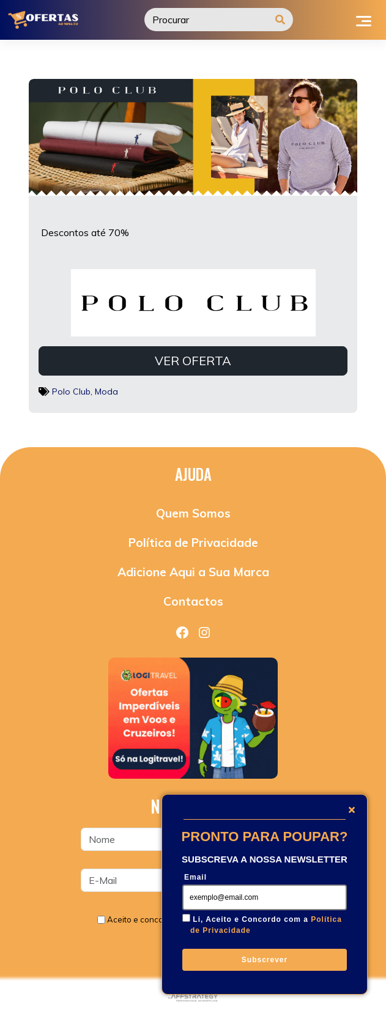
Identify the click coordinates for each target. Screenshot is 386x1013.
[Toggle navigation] (364, 19)
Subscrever (265, 959)
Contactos (193, 601)
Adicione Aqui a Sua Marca (193, 572)
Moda (106, 391)
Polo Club (71, 391)
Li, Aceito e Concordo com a (266, 925)
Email (195, 877)
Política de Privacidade (193, 542)
